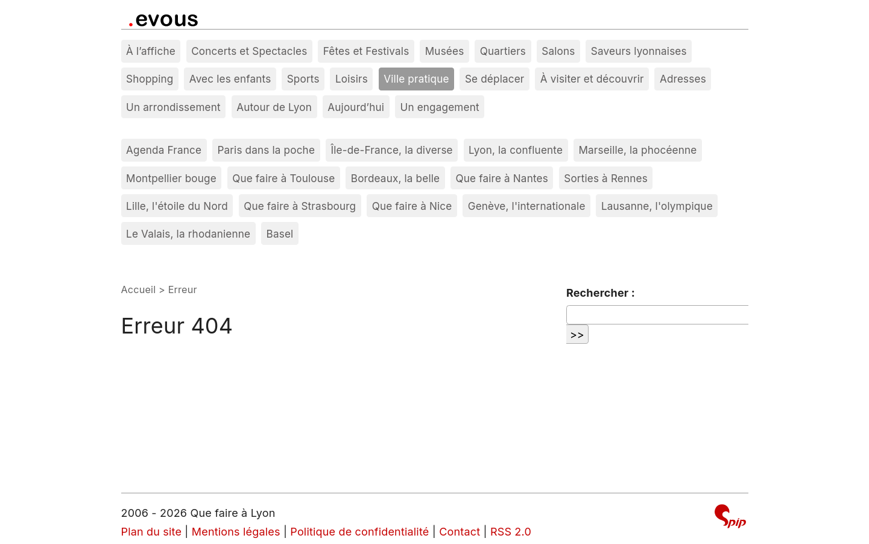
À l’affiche (150, 51)
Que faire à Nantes (502, 178)
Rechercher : (600, 292)
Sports (303, 78)
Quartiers (503, 51)
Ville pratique (416, 78)
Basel (280, 233)
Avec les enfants (230, 78)
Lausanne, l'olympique (657, 206)
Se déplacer (495, 78)
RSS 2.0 (510, 531)
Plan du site (151, 531)
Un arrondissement (173, 107)
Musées (444, 51)
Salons (558, 51)
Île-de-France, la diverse (391, 150)
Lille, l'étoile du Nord (177, 206)
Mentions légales (236, 531)
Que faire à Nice (412, 206)
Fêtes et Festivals (366, 51)
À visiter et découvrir (592, 78)
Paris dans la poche (266, 150)
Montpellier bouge (171, 178)
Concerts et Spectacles (249, 51)
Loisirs (351, 78)
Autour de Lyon (274, 107)
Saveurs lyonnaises (639, 51)
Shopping (149, 78)
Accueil (138, 289)
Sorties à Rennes (606, 178)
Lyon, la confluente (516, 150)
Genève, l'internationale (527, 206)
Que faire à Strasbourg (300, 206)
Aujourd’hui (355, 107)
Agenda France (163, 150)
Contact (459, 531)
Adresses (683, 78)
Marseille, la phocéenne (637, 150)
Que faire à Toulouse (283, 178)
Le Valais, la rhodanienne (188, 233)
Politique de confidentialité (359, 531)
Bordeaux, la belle (395, 178)
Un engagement (439, 107)
